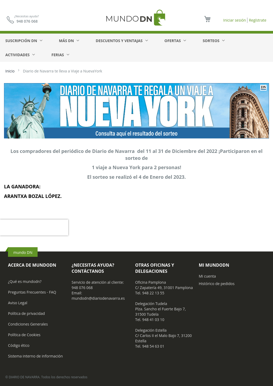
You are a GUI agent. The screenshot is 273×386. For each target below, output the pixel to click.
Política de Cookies (24, 334)
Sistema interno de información (35, 356)
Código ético (19, 345)
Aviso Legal (17, 302)
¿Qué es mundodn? (25, 281)
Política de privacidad (26, 313)
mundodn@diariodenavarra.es (98, 298)
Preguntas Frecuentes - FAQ (32, 292)
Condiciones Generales (28, 324)
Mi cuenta (207, 276)
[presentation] (34, 227)
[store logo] (136, 17)
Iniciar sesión (234, 20)
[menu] (136, 48)
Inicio (10, 71)
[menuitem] (23, 41)
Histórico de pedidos (217, 283)
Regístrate (257, 20)
